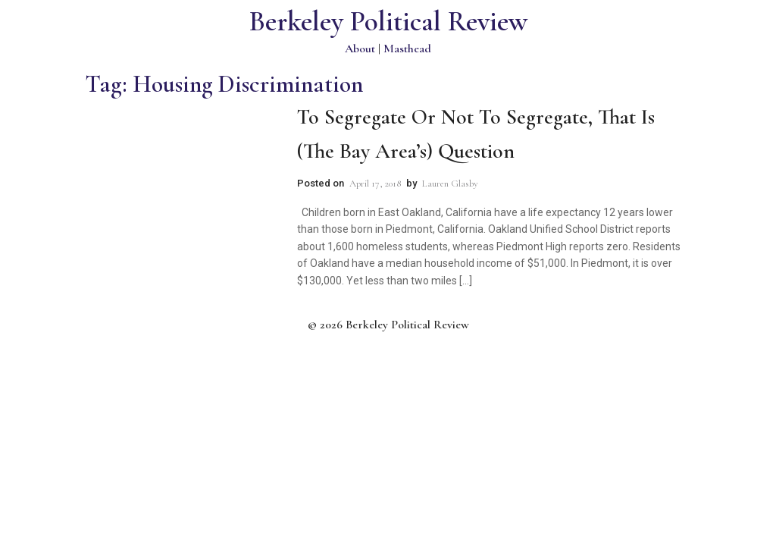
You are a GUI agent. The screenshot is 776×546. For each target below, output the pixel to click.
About (360, 48)
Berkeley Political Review (388, 22)
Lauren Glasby (450, 183)
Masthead (407, 48)
